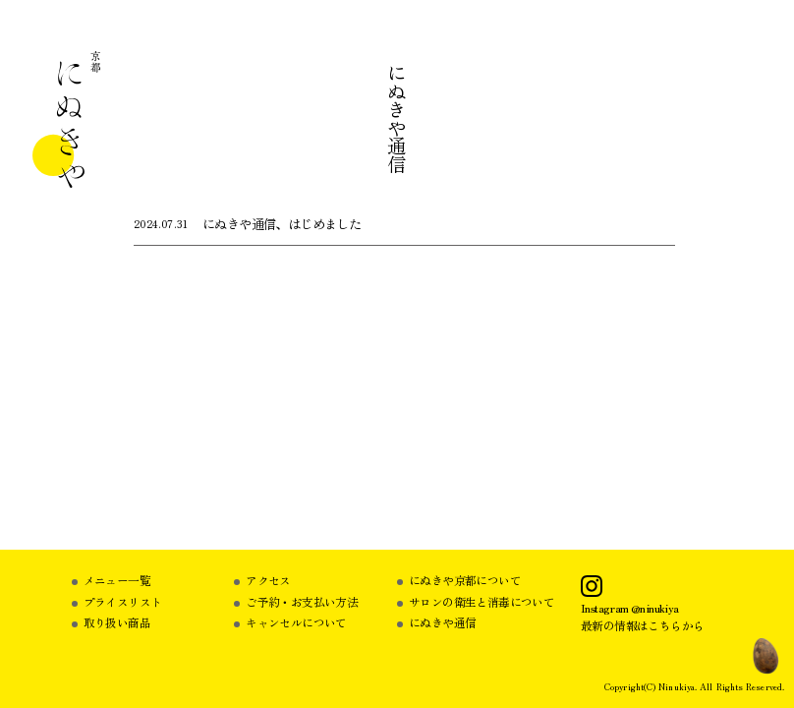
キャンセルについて (296, 622)
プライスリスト (123, 601)
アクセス (268, 579)
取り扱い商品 (117, 622)
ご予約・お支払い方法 (302, 601)
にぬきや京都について (465, 579)
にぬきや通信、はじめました (281, 223)
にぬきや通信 (442, 622)
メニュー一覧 (117, 579)
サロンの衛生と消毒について (481, 601)
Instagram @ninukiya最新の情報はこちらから (642, 616)
